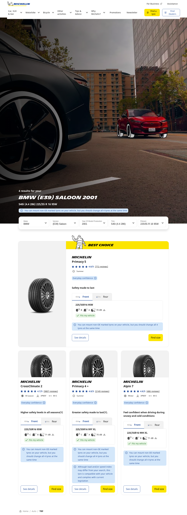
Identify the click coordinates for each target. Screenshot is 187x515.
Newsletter (132, 12)
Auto (34, 511)
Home (23, 511)
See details (80, 337)
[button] (45, 223)
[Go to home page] (18, 3)
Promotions (115, 12)
